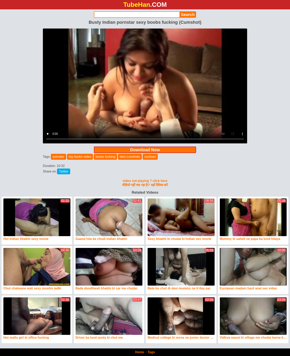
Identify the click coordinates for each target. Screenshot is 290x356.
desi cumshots (130, 156)
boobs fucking (105, 156)
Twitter (63, 171)
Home (139, 352)
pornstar (58, 156)
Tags (151, 352)
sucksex (150, 156)
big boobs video (80, 156)
